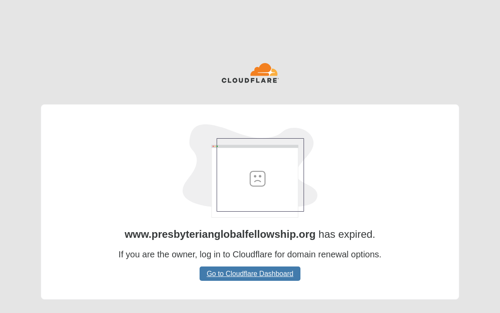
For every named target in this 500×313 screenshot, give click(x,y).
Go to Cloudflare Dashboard (250, 273)
